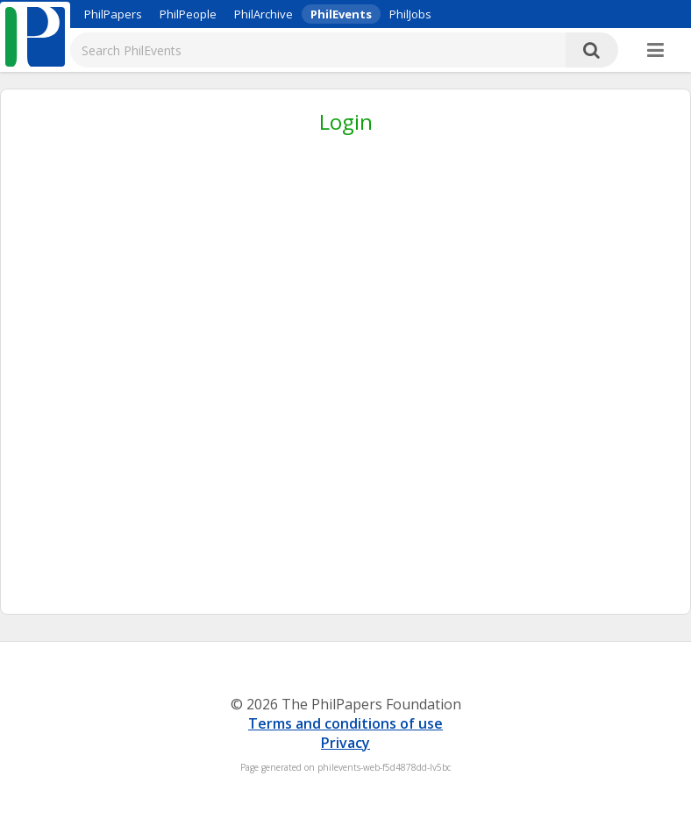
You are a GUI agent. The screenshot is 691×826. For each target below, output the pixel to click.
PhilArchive (263, 14)
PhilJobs (410, 14)
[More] (655, 51)
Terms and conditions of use (345, 723)
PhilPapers (113, 14)
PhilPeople (188, 14)
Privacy (345, 742)
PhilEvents (341, 14)
